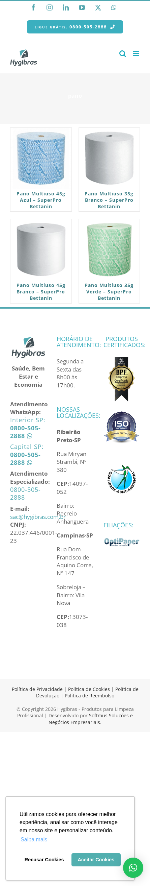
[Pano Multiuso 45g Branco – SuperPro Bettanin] (40, 249)
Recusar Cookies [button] (44, 859)
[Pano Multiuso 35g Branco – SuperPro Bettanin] (109, 158)
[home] (28, 339)
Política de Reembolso (89, 695)
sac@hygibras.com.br (38, 517)
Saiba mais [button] (34, 839)
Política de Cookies (89, 689)
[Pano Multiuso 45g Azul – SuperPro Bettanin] (40, 158)
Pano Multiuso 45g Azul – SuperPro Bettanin (41, 200)
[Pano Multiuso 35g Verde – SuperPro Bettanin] (109, 249)
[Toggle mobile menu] (136, 53)
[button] (133, 868)
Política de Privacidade (37, 689)
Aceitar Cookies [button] (96, 859)
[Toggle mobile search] (122, 53)
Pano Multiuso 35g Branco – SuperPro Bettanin (109, 200)
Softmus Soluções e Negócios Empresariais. (91, 718)
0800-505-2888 (25, 493)
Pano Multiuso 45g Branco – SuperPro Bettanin (41, 291)
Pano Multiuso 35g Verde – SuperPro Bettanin (109, 291)
